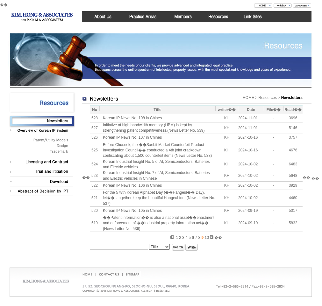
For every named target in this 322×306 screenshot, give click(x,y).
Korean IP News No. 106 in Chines (132, 185)
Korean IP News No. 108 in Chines (132, 118)
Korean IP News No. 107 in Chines (132, 137)
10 (206, 237)
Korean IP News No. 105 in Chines (132, 210)
